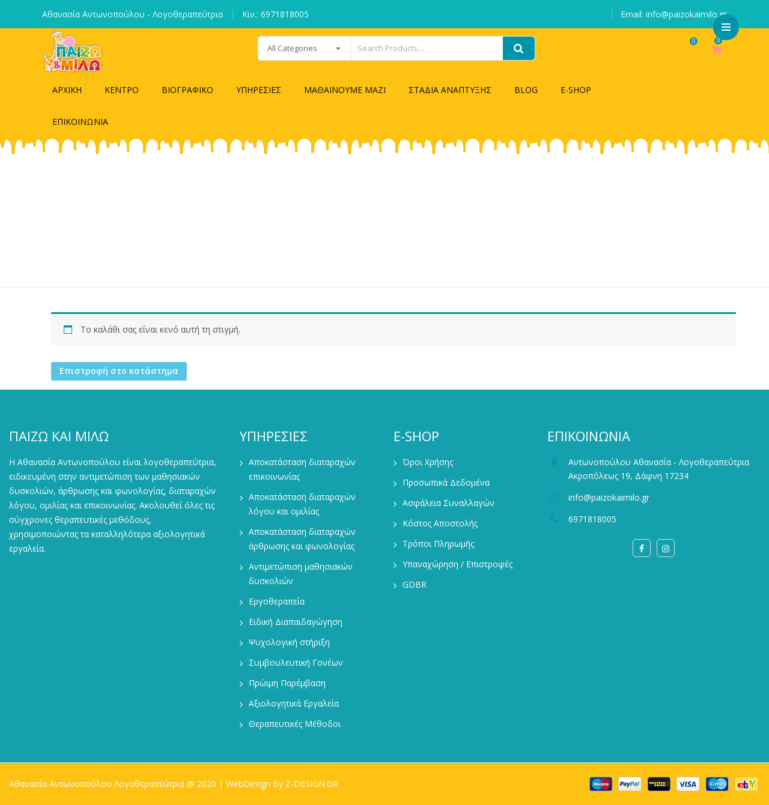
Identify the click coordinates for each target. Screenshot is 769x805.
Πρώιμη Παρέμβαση (287, 683)
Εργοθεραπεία (277, 601)
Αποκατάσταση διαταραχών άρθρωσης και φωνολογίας (302, 539)
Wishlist (681, 56)
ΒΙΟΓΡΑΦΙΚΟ (187, 89)
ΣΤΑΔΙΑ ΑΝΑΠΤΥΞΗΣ (450, 89)
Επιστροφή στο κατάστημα (118, 370)
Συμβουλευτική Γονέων (296, 662)
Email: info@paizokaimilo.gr (674, 14)
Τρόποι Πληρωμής (438, 543)
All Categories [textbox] (262, 48)
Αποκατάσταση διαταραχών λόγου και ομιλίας (302, 504)
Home (370, 229)
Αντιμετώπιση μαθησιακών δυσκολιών (301, 573)
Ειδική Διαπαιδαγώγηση (295, 621)
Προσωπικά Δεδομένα (446, 482)
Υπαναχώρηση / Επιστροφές (457, 564)
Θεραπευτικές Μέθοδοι (295, 723)
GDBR (415, 584)
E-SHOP (576, 89)
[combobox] (274, 48)
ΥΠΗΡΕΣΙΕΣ (258, 89)
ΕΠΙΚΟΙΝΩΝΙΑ (80, 121)
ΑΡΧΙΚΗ (67, 89)
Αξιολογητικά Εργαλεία (294, 703)
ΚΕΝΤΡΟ (122, 89)
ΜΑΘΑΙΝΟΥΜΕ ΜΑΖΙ (345, 89)
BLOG (526, 89)
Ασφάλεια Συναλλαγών (448, 502)
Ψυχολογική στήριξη (289, 642)
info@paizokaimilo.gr (608, 497)
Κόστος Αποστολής (440, 523)
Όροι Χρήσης (428, 462)
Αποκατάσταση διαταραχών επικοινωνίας (302, 469)
